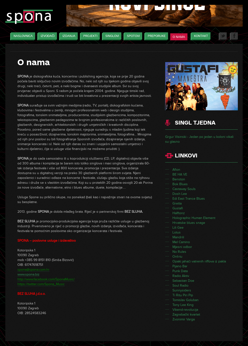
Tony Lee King (183, 305)
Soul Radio (180, 285)
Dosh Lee (179, 194)
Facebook (234, 36)
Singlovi (111, 36)
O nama (179, 37)
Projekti (89, 36)
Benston (178, 179)
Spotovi (132, 36)
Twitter (223, 36)
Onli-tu (177, 256)
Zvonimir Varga (183, 319)
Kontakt (200, 36)
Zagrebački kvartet (186, 314)
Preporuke (155, 36)
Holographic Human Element (193, 218)
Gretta (177, 203)
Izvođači (46, 36)
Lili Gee (178, 227)
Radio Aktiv (180, 276)
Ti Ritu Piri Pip (182, 295)
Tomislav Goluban (185, 300)
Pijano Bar (179, 266)
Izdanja (67, 36)
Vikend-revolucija (185, 309)
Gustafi (177, 208)
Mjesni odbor (182, 247)
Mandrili (178, 237)
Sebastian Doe (183, 280)
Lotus (176, 232)
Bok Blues (180, 184)
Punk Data (180, 271)
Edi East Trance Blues (188, 198)
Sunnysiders (181, 290)
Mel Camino (181, 242)
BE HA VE (179, 174)
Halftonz (178, 213)
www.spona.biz (28, 274)
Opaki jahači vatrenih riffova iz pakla (199, 261)
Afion (176, 169)
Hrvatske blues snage (188, 223)
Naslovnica (22, 36)
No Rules (179, 252)
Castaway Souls (184, 189)
